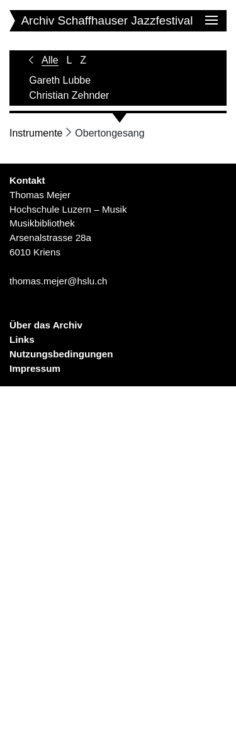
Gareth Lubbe (60, 80)
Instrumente (35, 133)
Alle (50, 60)
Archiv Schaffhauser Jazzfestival (107, 20)
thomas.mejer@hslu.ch (58, 281)
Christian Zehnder (69, 95)
